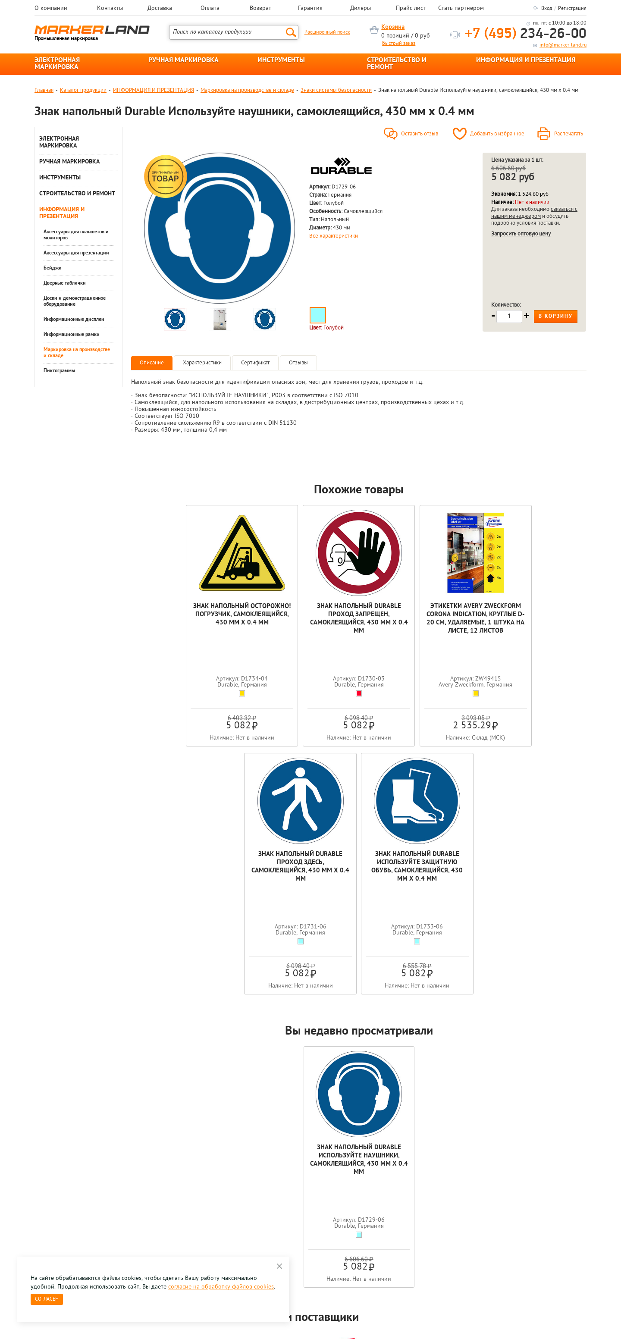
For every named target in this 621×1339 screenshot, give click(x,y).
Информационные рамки (72, 334)
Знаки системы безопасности (336, 90)
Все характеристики (333, 236)
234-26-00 (525, 34)
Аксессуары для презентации (76, 253)
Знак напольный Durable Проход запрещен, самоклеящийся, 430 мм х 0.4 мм (267, 622)
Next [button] (586, 1103)
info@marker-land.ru (562, 45)
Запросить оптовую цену (521, 234)
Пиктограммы (59, 370)
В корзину (556, 316)
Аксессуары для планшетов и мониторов (76, 235)
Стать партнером (461, 9)
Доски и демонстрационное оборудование (75, 301)
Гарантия (310, 9)
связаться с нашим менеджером (534, 213)
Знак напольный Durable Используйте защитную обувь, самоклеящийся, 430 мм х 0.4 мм (541, 622)
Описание (152, 363)
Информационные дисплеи (74, 319)
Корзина (393, 27)
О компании (50, 9)
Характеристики (202, 363)
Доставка (159, 9)
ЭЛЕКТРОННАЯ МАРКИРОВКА (57, 64)
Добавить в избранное (497, 134)
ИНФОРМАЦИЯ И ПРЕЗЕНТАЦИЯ (525, 60)
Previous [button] (35, 1103)
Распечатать (568, 134)
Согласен (47, 1299)
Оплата (210, 9)
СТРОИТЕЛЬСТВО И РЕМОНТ (397, 64)
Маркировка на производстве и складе (247, 90)
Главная (43, 90)
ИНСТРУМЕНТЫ (281, 60)
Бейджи (53, 268)
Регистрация (572, 8)
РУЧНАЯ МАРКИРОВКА (183, 60)
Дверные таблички (65, 283)
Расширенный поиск (327, 32)
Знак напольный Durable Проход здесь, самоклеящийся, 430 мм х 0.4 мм (450, 618)
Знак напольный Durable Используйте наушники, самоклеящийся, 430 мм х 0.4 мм (359, 916)
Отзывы (298, 363)
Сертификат (255, 363)
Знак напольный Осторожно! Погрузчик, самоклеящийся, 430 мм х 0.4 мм (176, 622)
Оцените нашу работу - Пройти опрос (114, 1212)
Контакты (110, 9)
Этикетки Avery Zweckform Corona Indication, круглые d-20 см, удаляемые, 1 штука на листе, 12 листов (359, 627)
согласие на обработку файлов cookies (221, 1287)
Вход (546, 8)
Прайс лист (411, 9)
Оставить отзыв (419, 134)
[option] (219, 228)
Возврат (260, 9)
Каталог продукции (83, 90)
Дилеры (360, 9)
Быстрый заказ (398, 44)
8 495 (79, 1192)
